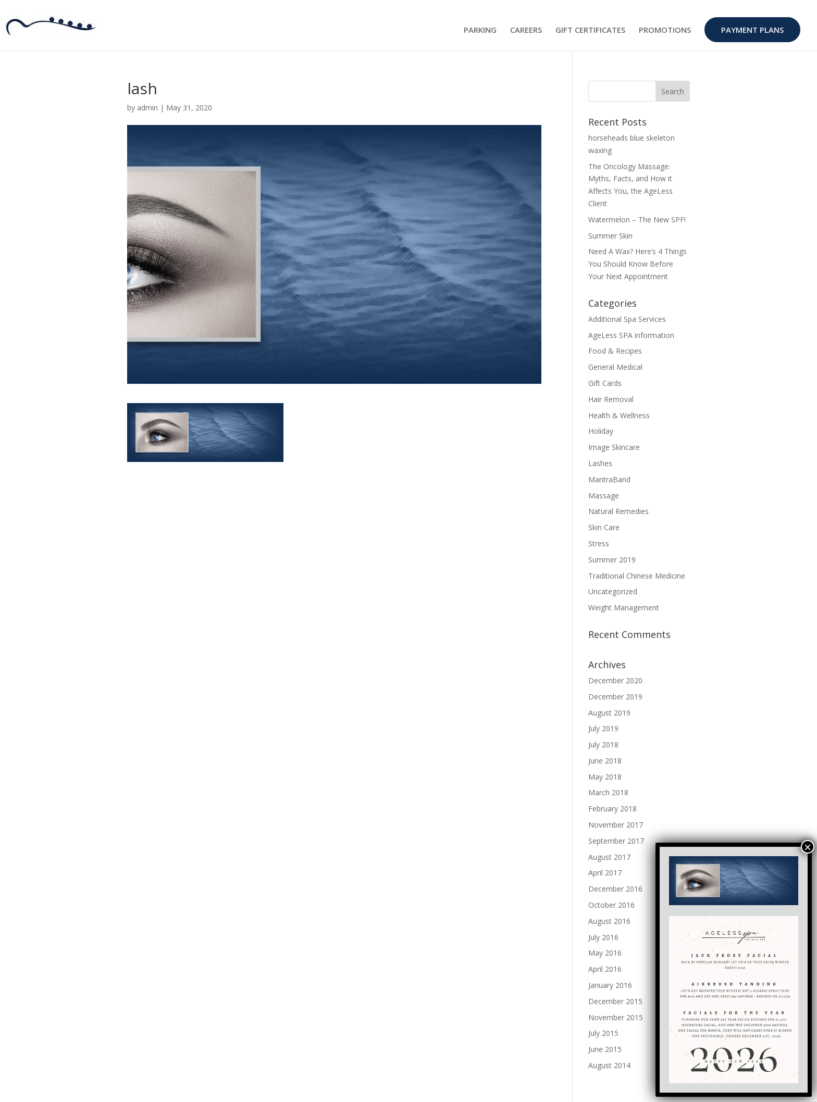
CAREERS (526, 30)
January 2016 (610, 985)
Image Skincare (614, 447)
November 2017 (615, 825)
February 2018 (612, 808)
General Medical (615, 367)
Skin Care (604, 527)
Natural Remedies (618, 511)
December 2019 (615, 697)
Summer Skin (610, 236)
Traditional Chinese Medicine (636, 576)
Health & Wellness (619, 415)
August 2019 (609, 713)
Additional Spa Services (627, 319)
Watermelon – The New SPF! (637, 219)
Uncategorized (612, 591)
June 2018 (605, 761)
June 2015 (605, 1049)
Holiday (600, 431)
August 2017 (609, 857)
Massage (603, 495)
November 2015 (615, 1017)
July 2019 (603, 728)
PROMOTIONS (665, 30)
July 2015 (603, 1033)
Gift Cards (605, 383)
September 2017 (616, 841)
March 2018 (608, 792)
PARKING (480, 30)
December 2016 (615, 889)
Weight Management (623, 607)
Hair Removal (611, 399)
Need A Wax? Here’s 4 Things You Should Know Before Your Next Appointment (637, 263)
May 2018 (605, 777)
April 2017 (605, 873)
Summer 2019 (612, 560)
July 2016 (603, 937)
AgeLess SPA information (631, 335)
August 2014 (609, 1065)
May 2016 (605, 953)
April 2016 (605, 969)
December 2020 (615, 680)
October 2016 (611, 905)
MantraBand (609, 479)
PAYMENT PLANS (752, 29)
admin (147, 107)
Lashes (600, 463)
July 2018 (603, 744)
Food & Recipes (615, 351)
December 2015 (615, 1001)
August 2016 (609, 921)
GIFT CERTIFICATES (590, 30)
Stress (598, 543)
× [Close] (807, 847)
